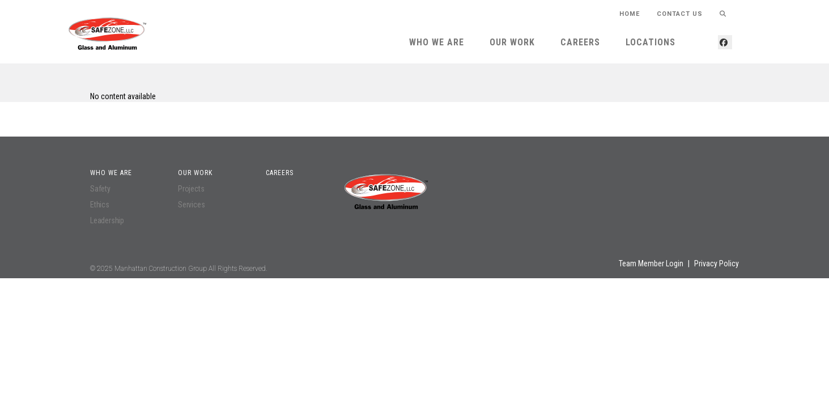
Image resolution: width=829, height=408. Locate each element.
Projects (191, 188)
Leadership (107, 220)
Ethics (99, 204)
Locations (650, 42)
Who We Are (436, 42)
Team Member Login (651, 263)
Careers (580, 42)
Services (191, 204)
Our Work (512, 42)
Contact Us (680, 14)
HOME (629, 14)
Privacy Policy (716, 263)
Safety (100, 188)
